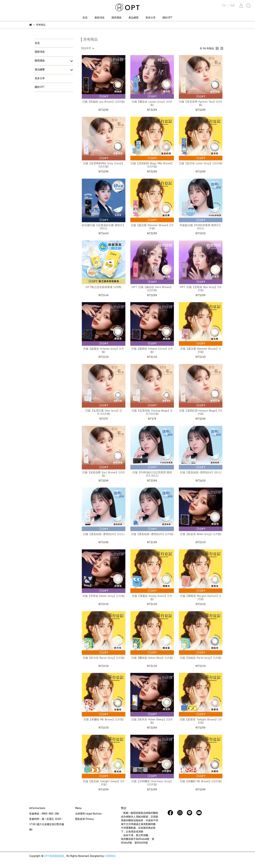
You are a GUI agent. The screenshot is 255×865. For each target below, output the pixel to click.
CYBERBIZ (109, 856)
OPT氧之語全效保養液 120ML (104, 287)
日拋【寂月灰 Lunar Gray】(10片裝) (200, 163)
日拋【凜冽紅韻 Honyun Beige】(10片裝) (200, 412)
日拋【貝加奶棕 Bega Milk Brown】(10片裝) (152, 165)
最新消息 (99, 17)
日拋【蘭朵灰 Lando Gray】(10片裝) (152, 103)
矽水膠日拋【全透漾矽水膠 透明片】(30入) (103, 227)
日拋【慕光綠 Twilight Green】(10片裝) (103, 783)
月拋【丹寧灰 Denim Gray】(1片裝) (103, 596)
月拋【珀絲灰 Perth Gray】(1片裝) (200, 657)
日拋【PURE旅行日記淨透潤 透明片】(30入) (152, 474)
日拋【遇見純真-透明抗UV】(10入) (103, 534)
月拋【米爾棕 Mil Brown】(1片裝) (103, 719)
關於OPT (167, 17)
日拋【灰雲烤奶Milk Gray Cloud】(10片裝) (103, 165)
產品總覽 (133, 17)
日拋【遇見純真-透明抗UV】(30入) (200, 472)
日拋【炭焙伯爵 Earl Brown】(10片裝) (103, 474)
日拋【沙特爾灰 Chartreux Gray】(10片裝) (152, 783)
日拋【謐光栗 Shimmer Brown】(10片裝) (152, 227)
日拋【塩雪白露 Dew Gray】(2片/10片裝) (103, 412)
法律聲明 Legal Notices (88, 813)
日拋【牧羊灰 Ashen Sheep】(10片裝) (152, 721)
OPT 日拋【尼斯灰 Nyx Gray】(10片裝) (200, 288)
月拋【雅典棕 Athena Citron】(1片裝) (152, 350)
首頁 (85, 17)
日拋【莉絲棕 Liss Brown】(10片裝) (103, 101)
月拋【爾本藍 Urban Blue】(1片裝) (152, 657)
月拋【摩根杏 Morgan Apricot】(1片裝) (200, 597)
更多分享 (150, 17)
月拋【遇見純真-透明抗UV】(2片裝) (152, 534)
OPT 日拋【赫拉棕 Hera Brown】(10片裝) (152, 288)
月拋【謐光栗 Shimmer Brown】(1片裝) (200, 350)
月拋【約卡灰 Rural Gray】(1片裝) (103, 657)
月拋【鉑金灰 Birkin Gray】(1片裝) (200, 534)
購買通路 (116, 17)
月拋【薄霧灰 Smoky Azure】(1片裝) (152, 597)
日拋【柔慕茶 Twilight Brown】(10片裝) (201, 721)
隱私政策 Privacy (84, 819)
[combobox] (87, 48)
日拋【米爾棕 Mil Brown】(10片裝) (201, 781)
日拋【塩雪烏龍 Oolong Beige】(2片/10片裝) (152, 412)
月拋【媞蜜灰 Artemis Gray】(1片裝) (103, 350)
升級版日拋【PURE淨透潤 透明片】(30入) (201, 227)
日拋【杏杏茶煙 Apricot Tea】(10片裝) (200, 103)
